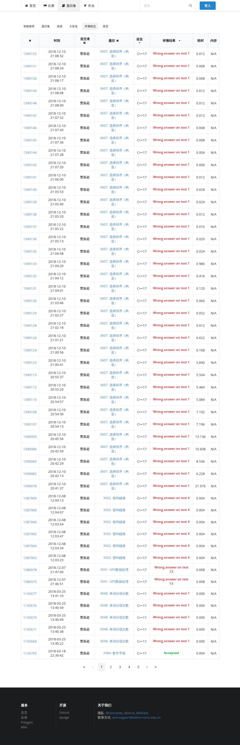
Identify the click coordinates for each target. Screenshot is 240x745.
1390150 (30, 78)
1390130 (30, 301)
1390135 (30, 251)
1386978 (30, 570)
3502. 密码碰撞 (114, 498)
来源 (59, 26)
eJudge (64, 717)
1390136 (30, 239)
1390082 (30, 474)
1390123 (30, 362)
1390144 (30, 152)
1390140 (30, 189)
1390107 (30, 424)
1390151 (30, 66)
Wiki (24, 727)
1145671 (30, 629)
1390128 (30, 325)
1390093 (30, 436)
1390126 (30, 338)
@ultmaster (114, 713)
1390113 (30, 375)
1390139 (30, 202)
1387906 (30, 522)
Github (64, 713)
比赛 (48, 5)
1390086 (30, 449)
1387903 (30, 558)
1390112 (30, 387)
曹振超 (85, 53)
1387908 (30, 510)
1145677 (30, 593)
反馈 (24, 717)
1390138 (30, 214)
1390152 (30, 54)
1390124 (30, 350)
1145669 (30, 641)
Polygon (27, 722)
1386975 (30, 582)
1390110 (30, 399)
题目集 (69, 5)
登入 (207, 5)
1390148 (30, 103)
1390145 (30, 140)
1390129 (30, 313)
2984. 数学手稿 (114, 653)
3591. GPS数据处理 (114, 569)
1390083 (30, 461)
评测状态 (90, 26)
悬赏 (105, 26)
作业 (89, 5)
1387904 (30, 546)
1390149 (30, 91)
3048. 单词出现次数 (114, 593)
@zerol (129, 713)
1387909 (30, 498)
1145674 (30, 617)
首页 (30, 5)
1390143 (30, 165)
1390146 (30, 128)
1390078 (30, 486)
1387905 (30, 534)
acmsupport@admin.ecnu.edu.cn (136, 717)
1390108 (30, 412)
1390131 (30, 288)
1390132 (30, 276)
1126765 (30, 653)
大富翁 (73, 26)
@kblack (142, 713)
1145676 (30, 605)
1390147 (30, 115)
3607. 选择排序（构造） (114, 53)
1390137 (30, 226)
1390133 (30, 264)
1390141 (30, 177)
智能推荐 (29, 26)
